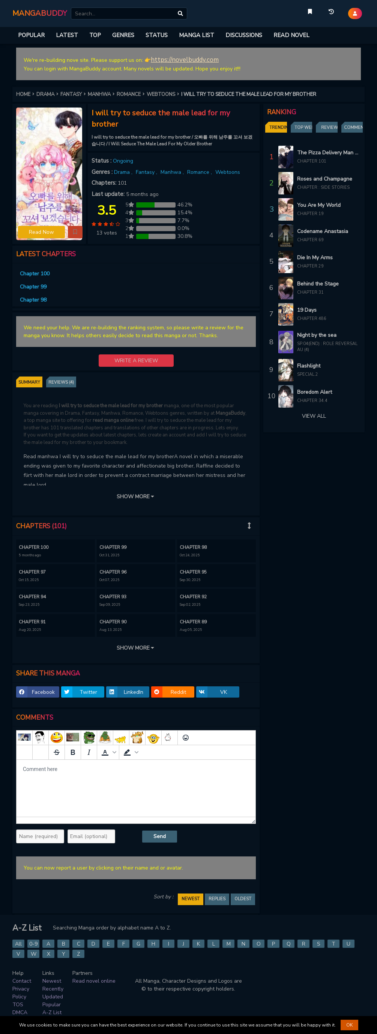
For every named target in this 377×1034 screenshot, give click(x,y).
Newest (51, 981)
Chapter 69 (310, 240)
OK (349, 1025)
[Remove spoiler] (40, 752)
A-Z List (52, 1012)
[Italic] (89, 752)
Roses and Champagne (324, 178)
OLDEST (242, 899)
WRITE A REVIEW (136, 360)
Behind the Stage (318, 283)
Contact (21, 981)
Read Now (41, 232)
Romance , (200, 172)
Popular (51, 1004)
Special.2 (307, 374)
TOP (95, 35)
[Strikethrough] (56, 752)
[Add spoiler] (24, 752)
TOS (17, 1004)
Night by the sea (316, 335)
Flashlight (308, 365)
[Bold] (72, 752)
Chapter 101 (311, 161)
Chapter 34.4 (312, 400)
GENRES (123, 35)
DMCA (19, 1012)
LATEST (67, 35)
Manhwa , (173, 172)
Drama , (124, 172)
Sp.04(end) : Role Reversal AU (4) (327, 347)
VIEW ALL (314, 416)
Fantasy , (147, 172)
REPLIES (217, 899)
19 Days (307, 310)
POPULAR (31, 35)
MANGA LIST (196, 35)
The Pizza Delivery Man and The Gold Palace (328, 152)
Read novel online (94, 981)
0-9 (33, 943)
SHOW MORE (136, 496)
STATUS (157, 35)
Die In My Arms (315, 257)
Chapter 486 (311, 318)
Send (159, 836)
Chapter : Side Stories (323, 187)
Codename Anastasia (322, 231)
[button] (75, 232)
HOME (26, 94)
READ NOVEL (291, 35)
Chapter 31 (310, 292)
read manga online (113, 420)
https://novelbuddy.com (185, 59)
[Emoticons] (185, 737)
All (18, 943)
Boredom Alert (314, 392)
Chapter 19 (310, 214)
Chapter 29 (310, 266)
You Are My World (319, 205)
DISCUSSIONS (243, 35)
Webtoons (227, 172)
